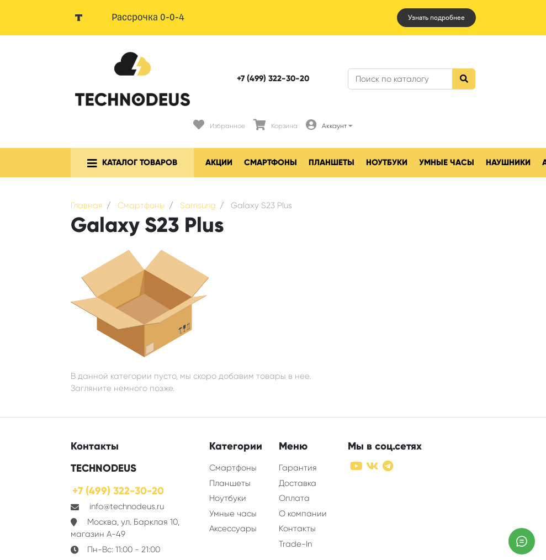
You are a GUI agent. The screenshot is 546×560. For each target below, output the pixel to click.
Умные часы (446, 162)
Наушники (508, 162)
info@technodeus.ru (126, 506)
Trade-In (295, 544)
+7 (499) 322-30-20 (273, 78)
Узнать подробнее (436, 18)
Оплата (294, 498)
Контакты (297, 528)
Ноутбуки (386, 162)
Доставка (297, 483)
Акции (218, 162)
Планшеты (331, 162)
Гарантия (298, 468)
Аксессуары (233, 528)
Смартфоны (270, 162)
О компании (303, 514)
